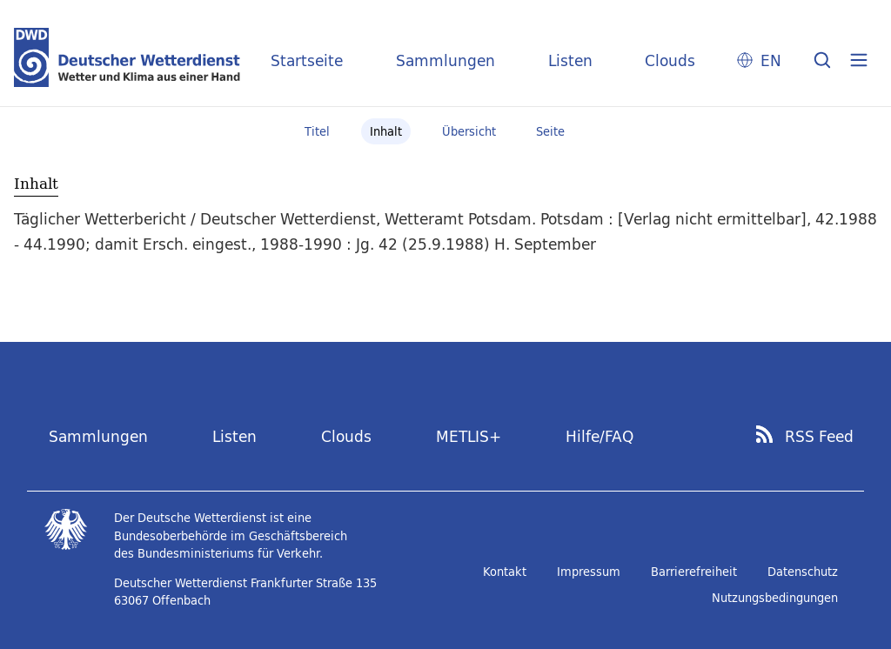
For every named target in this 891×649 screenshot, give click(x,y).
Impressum (588, 571)
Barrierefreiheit (694, 571)
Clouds (670, 60)
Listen (570, 60)
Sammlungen (445, 60)
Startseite (307, 60)
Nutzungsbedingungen (775, 597)
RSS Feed (819, 436)
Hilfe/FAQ (599, 436)
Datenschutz (802, 571)
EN (770, 60)
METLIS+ (468, 436)
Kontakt (504, 571)
